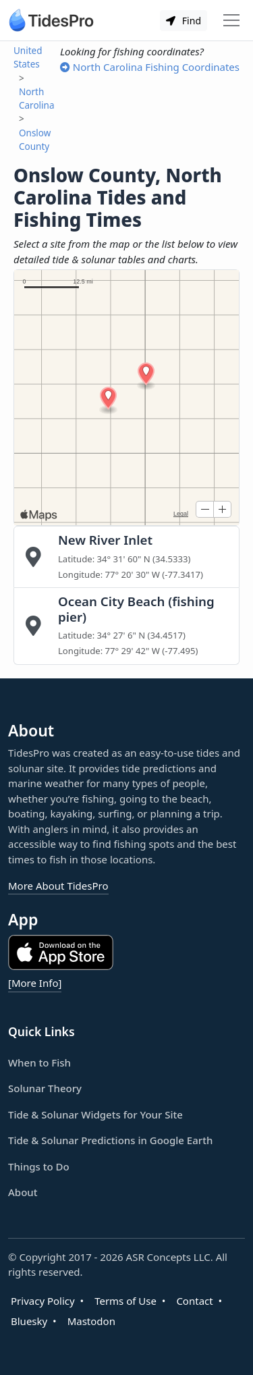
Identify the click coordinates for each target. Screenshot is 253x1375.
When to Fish (39, 1062)
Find (183, 20)
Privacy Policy (43, 1300)
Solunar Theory (45, 1088)
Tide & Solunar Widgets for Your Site (95, 1114)
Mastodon (91, 1321)
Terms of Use (125, 1300)
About (22, 1192)
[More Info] (34, 983)
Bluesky (29, 1321)
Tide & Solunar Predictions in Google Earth (110, 1140)
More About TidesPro (58, 885)
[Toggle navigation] (231, 20)
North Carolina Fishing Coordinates (150, 67)
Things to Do (38, 1166)
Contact (194, 1300)
